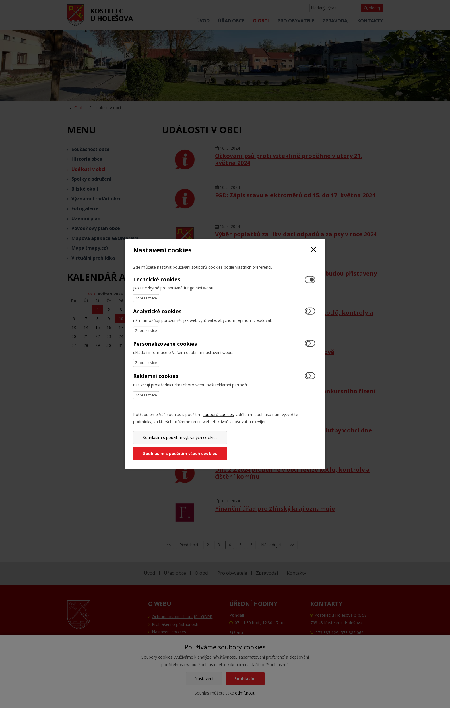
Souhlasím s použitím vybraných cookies (178, 445)
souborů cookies (218, 422)
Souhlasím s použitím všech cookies (272, 445)
